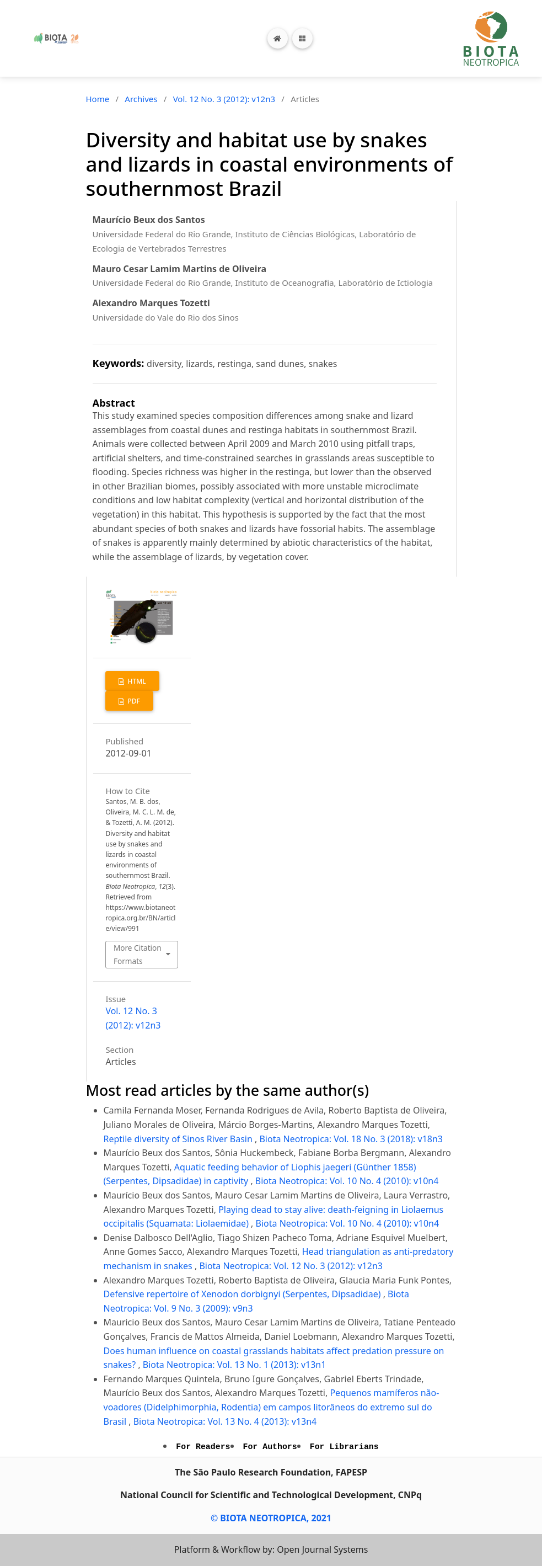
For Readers (203, 1446)
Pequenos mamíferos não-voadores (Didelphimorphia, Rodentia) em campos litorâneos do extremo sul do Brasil (271, 1407)
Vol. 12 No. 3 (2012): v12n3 (224, 98)
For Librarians (344, 1446)
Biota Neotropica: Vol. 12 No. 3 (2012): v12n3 (291, 1266)
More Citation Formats (138, 954)
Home (98, 98)
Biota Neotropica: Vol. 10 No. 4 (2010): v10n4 (347, 1181)
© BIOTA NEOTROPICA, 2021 (271, 1518)
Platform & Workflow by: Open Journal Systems (271, 1549)
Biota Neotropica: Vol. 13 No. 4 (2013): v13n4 (225, 1421)
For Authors (270, 1446)
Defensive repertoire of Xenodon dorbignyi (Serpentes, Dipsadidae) (243, 1294)
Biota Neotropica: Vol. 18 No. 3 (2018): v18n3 (351, 1139)
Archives (141, 98)
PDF (133, 701)
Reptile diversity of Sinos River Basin (179, 1139)
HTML (136, 681)
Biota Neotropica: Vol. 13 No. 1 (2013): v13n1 (234, 1365)
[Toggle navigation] (302, 38)
